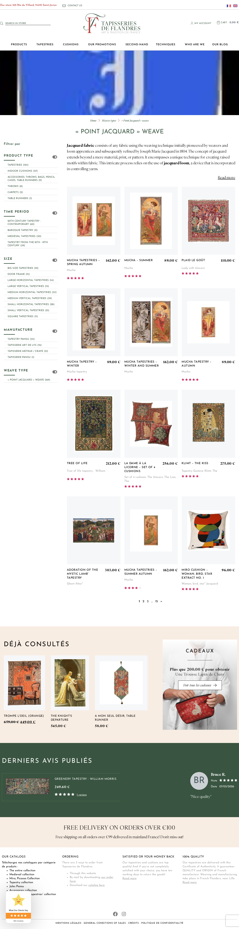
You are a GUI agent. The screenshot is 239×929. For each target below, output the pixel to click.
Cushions (71, 45)
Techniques (166, 45)
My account (202, 23)
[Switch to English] (234, 5)
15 (156, 601)
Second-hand (136, 44)
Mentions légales (68, 923)
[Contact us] (64, 5)
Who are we (195, 44)
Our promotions (103, 45)
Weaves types (109, 120)
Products (20, 45)
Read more (129, 878)
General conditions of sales (105, 923)
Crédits (133, 923)
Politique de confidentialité (162, 923)
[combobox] (28, 23)
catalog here (96, 885)
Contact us (75, 6)
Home (93, 120)
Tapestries (46, 45)
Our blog (220, 44)
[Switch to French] (228, 5)
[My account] (191, 23)
